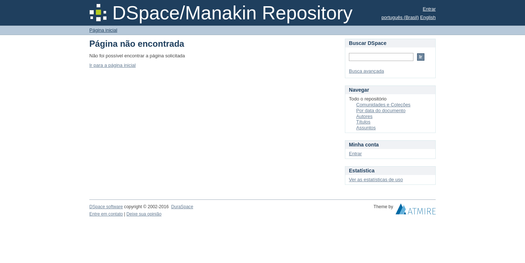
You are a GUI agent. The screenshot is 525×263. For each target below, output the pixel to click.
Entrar (429, 9)
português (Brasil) (400, 17)
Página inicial (103, 30)
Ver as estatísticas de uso (376, 179)
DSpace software (106, 206)
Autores (364, 116)
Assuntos (366, 127)
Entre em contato (106, 214)
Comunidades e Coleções (383, 104)
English (428, 17)
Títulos (363, 122)
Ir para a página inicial (112, 65)
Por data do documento (380, 110)
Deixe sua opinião (144, 214)
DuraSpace (182, 206)
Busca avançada (366, 71)
